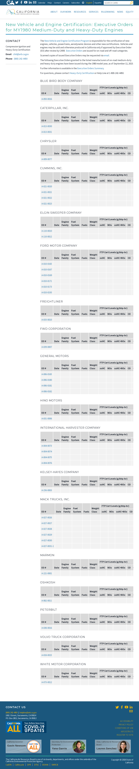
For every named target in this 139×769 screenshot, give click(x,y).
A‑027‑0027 (47, 523)
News (120, 11)
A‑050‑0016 (47, 98)
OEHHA (45, 764)
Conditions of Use (124, 728)
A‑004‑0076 (47, 463)
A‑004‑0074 (47, 451)
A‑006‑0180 (47, 379)
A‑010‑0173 (47, 286)
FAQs (50, 2)
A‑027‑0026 (47, 517)
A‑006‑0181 (47, 385)
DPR (29, 764)
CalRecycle (19, 764)
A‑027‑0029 (47, 534)
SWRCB (55, 764)
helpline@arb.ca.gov (28, 712)
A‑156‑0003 (47, 490)
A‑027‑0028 (47, 528)
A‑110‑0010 (47, 230)
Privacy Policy (126, 724)
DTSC (36, 764)
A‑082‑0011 (47, 600)
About (54, 11)
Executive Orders (74, 50)
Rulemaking (107, 11)
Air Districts (127, 731)
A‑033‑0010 (47, 319)
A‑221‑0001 (47, 573)
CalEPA (9, 764)
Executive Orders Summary (90, 68)
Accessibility (126, 721)
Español (98, 2)
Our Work (65, 11)
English (89, 2)
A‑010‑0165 (47, 263)
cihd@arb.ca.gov (21, 54)
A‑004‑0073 (47, 445)
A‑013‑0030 (47, 126)
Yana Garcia (59, 748)
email (106, 55)
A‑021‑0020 (47, 186)
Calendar (41, 2)
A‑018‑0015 (47, 655)
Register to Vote (125, 735)
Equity (129, 11)
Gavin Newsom (16, 745)
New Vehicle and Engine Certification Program (66, 40)
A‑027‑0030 (47, 540)
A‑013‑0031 (47, 131)
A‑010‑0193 (47, 292)
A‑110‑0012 (47, 236)
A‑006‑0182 (47, 391)
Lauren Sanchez (106, 748)
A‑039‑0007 (47, 346)
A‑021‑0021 (47, 192)
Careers (66, 2)
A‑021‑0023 (47, 203)
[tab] (83, 3)
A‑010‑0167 (47, 269)
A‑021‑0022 (47, 197)
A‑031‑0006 (47, 418)
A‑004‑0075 (47, 457)
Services (93, 11)
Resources (80, 11)
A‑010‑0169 (47, 275)
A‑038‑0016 (47, 627)
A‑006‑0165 (47, 374)
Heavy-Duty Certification (82, 73)
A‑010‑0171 (47, 281)
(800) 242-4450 (20, 58)
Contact (57, 2)
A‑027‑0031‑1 (48, 546)
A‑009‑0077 (47, 159)
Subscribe (75, 2)
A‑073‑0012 (47, 682)
